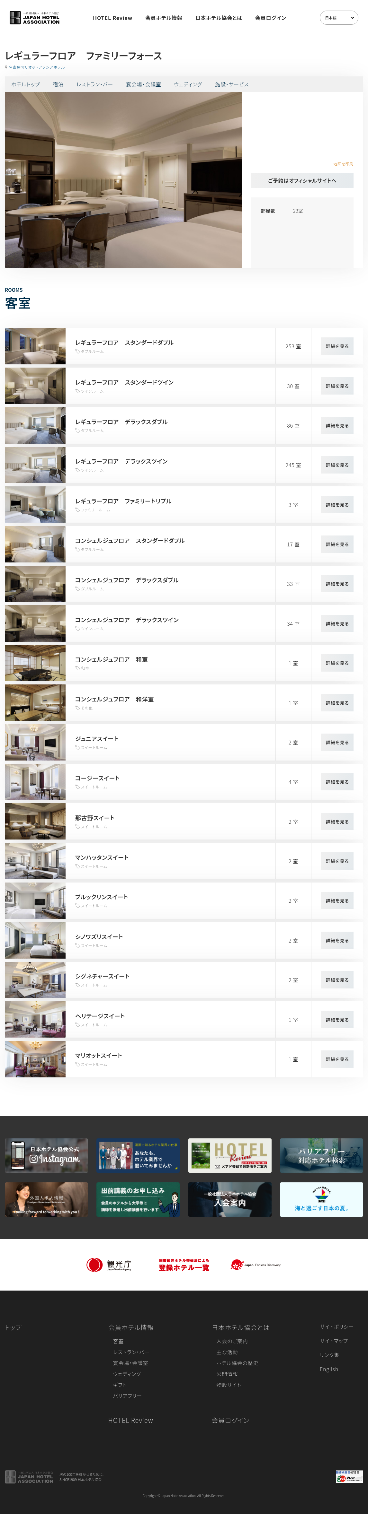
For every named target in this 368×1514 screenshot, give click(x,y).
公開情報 (227, 1374)
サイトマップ (334, 1340)
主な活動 (227, 1352)
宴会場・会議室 (143, 84)
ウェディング (188, 84)
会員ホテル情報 (164, 18)
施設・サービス (232, 84)
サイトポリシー (337, 1326)
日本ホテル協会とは (218, 18)
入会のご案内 (232, 1341)
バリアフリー (127, 1395)
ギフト (120, 1384)
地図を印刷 (343, 163)
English (329, 1369)
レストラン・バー (94, 84)
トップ (13, 1327)
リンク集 (329, 1355)
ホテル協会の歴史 (237, 1363)
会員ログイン (270, 18)
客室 (118, 1341)
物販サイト (228, 1384)
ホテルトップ (25, 84)
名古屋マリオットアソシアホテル (37, 67)
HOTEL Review (112, 18)
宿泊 (58, 84)
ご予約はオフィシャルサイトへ (302, 180)
